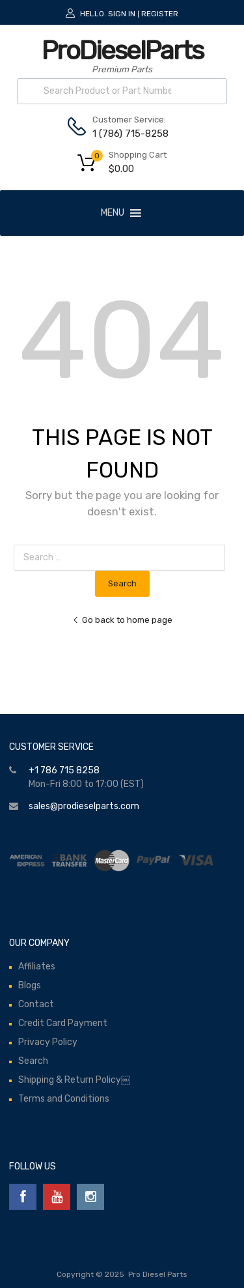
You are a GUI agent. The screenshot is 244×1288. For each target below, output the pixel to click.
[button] (112, 213)
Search (33, 1060)
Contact (36, 1004)
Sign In (121, 13)
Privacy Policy (47, 1042)
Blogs (29, 985)
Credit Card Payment (62, 1023)
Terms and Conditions (63, 1098)
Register (159, 13)
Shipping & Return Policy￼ (74, 1079)
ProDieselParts (122, 50)
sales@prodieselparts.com (84, 806)
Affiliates (36, 966)
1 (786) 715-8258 (124, 133)
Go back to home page (122, 620)
